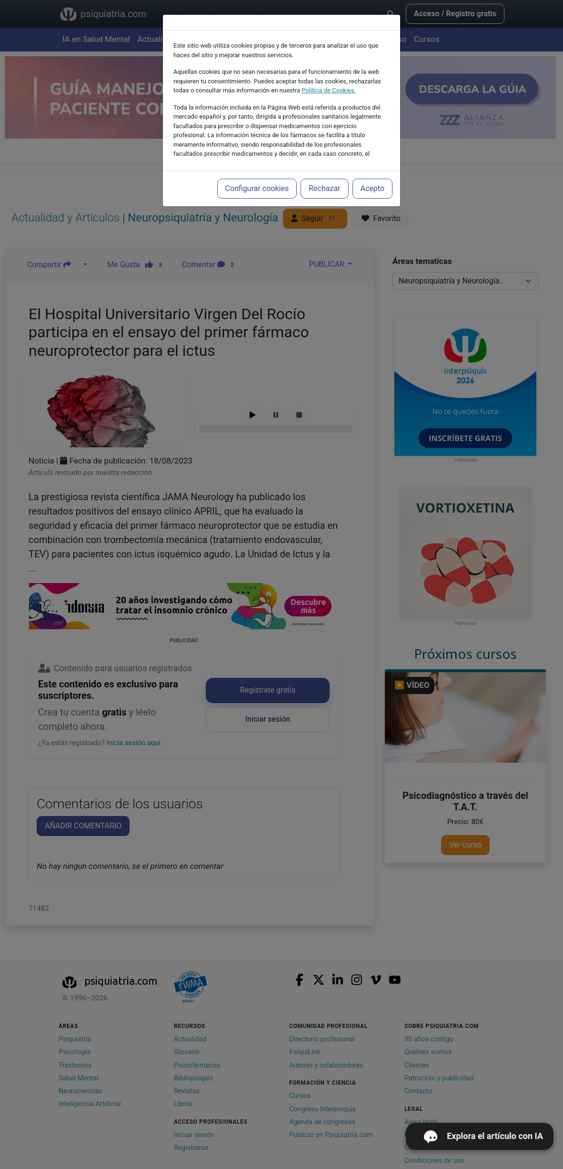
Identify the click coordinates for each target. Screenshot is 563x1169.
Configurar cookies (257, 188)
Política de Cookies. (329, 90)
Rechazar (324, 188)
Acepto (372, 188)
